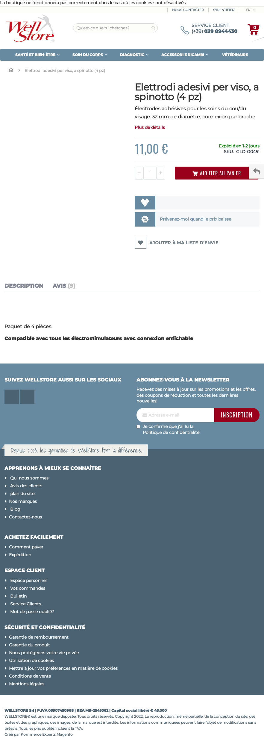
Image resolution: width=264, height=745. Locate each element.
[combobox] (115, 27)
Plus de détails (150, 127)
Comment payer (26, 547)
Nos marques (23, 501)
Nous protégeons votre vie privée (44, 652)
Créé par (12, 734)
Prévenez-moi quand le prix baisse (195, 219)
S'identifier (223, 10)
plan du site (22, 493)
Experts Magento (57, 734)
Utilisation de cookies (31, 660)
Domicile (12, 69)
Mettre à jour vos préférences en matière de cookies (63, 668)
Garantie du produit (29, 645)
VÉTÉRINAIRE (235, 54)
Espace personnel (28, 580)
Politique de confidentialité (171, 432)
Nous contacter (188, 10)
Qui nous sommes (29, 478)
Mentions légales (26, 684)
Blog (15, 509)
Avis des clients (26, 485)
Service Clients (25, 604)
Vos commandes (27, 588)
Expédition (20, 554)
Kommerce (31, 734)
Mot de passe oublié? (32, 611)
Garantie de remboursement (39, 637)
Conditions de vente (30, 676)
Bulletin (18, 596)
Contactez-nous (25, 517)
